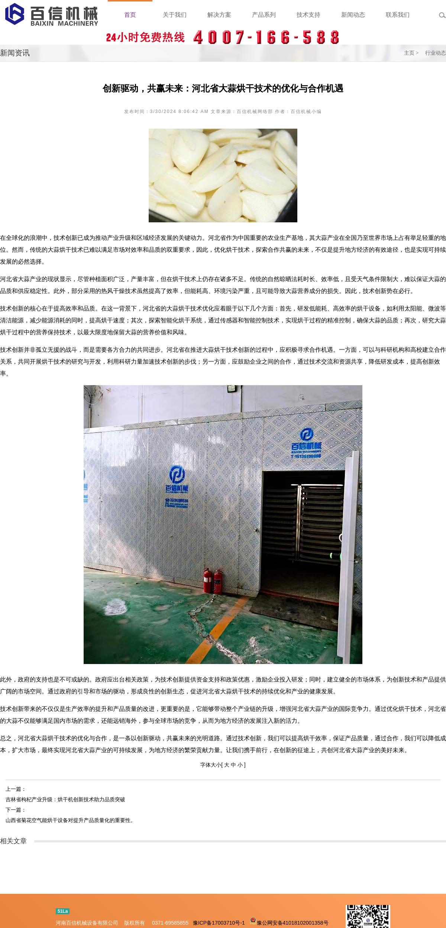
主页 (409, 53)
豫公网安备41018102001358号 (293, 923)
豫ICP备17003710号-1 (219, 923)
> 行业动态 (431, 53)
